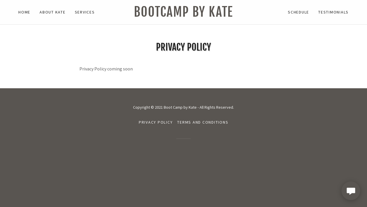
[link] (183, 15)
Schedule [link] (298, 12)
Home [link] (24, 12)
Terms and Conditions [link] (202, 122)
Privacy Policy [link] (156, 122)
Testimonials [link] (333, 12)
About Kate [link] (53, 12)
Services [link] (85, 12)
